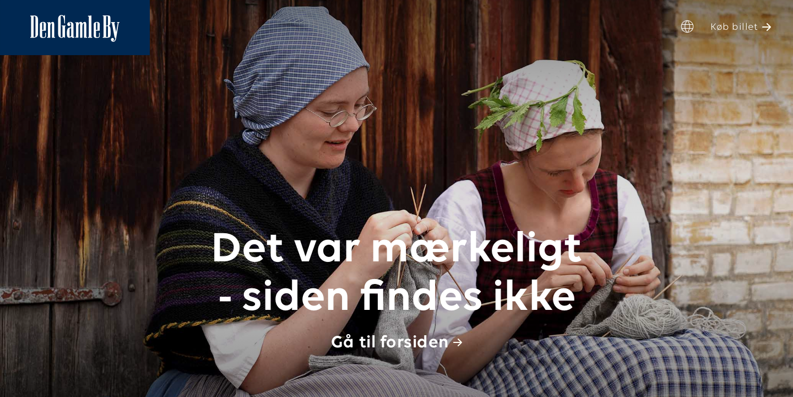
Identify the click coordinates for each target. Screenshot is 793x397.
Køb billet (734, 27)
